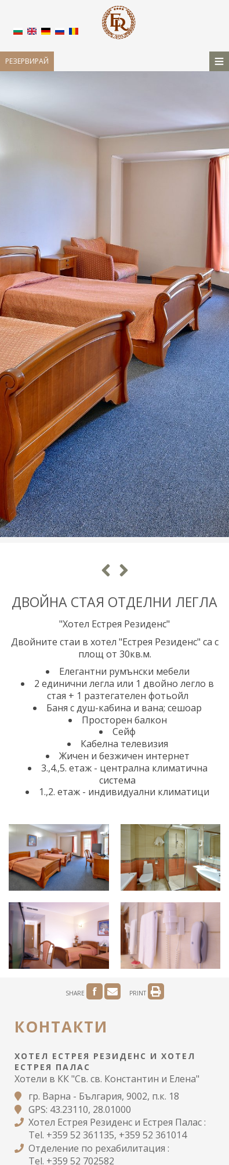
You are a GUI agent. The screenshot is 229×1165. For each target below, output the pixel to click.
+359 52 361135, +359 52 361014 (116, 1135)
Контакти (61, 1026)
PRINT (146, 993)
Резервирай (27, 61)
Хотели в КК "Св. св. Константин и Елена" (106, 1078)
